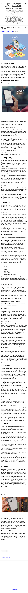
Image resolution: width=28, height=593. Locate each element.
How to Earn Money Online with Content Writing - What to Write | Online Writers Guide (14, 5)
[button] (26, 27)
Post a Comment (6, 557)
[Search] (26, 4)
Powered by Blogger (14, 589)
